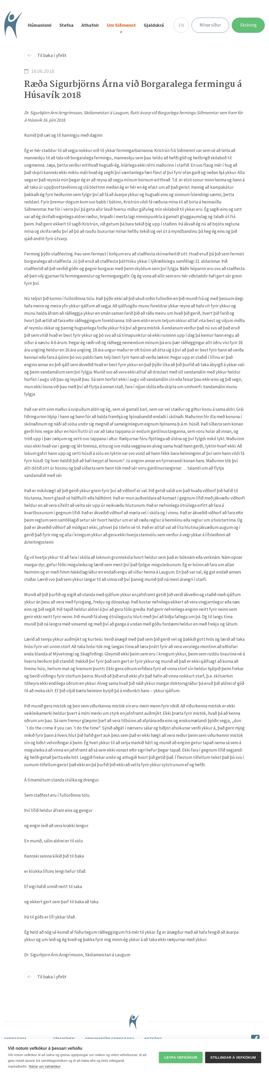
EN (181, 25)
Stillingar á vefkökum (233, 1057)
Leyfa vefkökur (180, 1057)
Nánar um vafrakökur (44, 1066)
